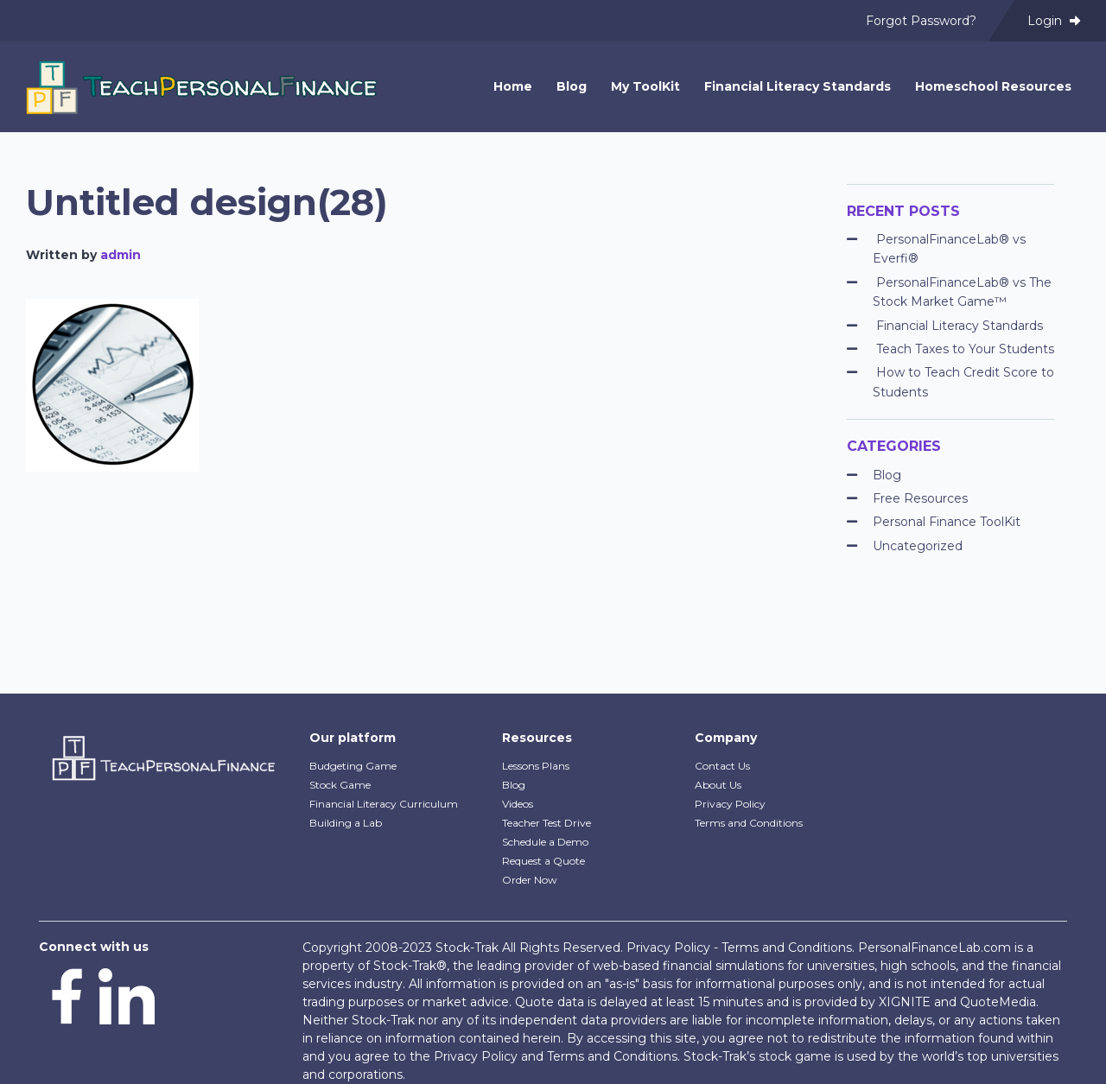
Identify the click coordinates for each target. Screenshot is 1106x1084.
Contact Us (722, 765)
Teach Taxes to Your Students (965, 349)
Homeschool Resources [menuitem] (993, 86)
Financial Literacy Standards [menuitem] (797, 86)
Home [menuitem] (512, 86)
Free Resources (920, 498)
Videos (517, 803)
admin (120, 255)
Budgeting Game (353, 765)
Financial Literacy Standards (959, 325)
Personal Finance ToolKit (946, 521)
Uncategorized (918, 546)
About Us (718, 784)
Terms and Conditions (749, 822)
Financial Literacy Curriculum (383, 803)
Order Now (529, 879)
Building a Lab (345, 822)
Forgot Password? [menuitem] (921, 21)
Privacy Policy (730, 803)
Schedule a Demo (545, 841)
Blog (887, 475)
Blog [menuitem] (571, 86)
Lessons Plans (535, 765)
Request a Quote (543, 860)
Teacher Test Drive (546, 822)
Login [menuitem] (1053, 21)
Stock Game (340, 784)
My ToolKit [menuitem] (645, 86)
